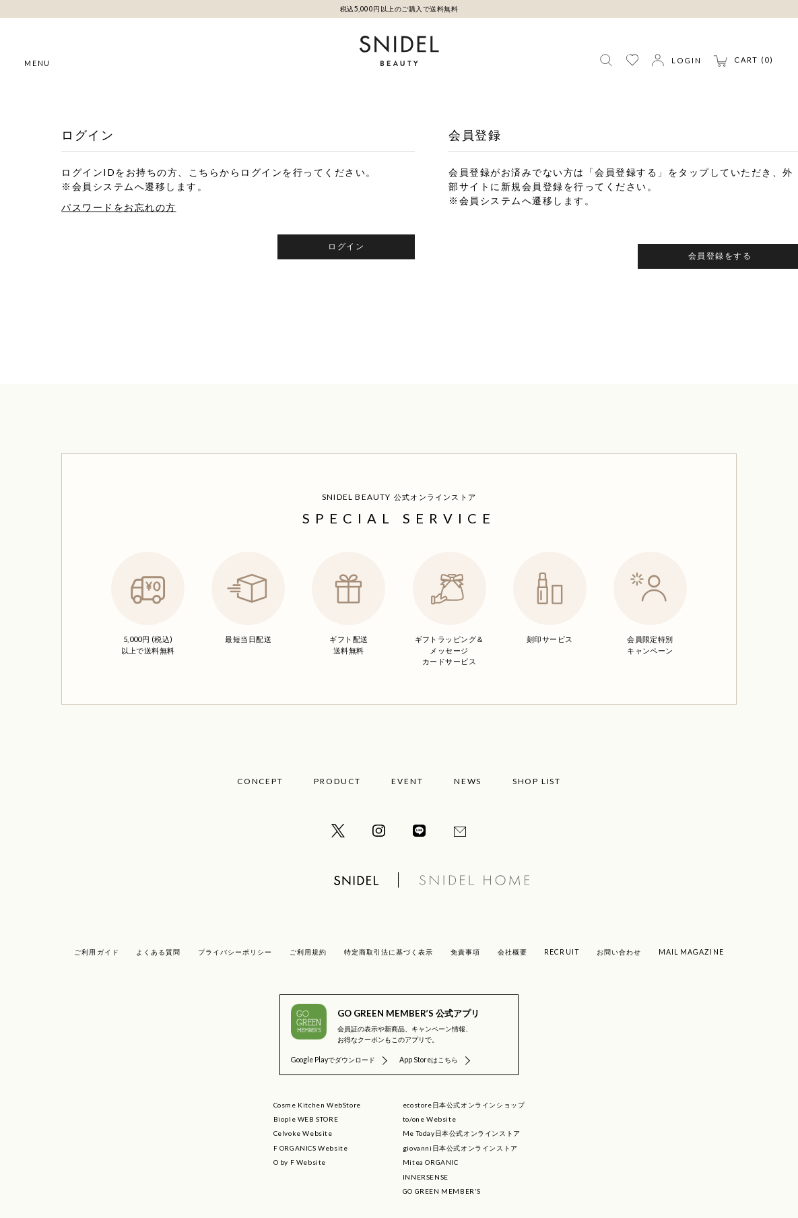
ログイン (346, 246)
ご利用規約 (308, 952)
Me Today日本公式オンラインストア (462, 1133)
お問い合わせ (619, 952)
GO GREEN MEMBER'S (442, 1191)
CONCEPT (260, 781)
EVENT (407, 781)
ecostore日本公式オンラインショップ (464, 1105)
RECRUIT (561, 952)
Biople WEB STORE (306, 1119)
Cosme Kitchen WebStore (317, 1105)
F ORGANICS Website (310, 1148)
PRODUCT (337, 781)
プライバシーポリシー (235, 952)
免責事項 (465, 952)
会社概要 (512, 952)
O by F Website (299, 1162)
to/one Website (429, 1119)
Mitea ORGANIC (431, 1162)
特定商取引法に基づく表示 (389, 952)
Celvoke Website (303, 1133)
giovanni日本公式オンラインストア (460, 1148)
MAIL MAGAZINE (691, 952)
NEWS (467, 781)
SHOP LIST (536, 781)
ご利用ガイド (96, 952)
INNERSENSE (425, 1177)
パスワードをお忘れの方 (118, 207)
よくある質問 (158, 952)
